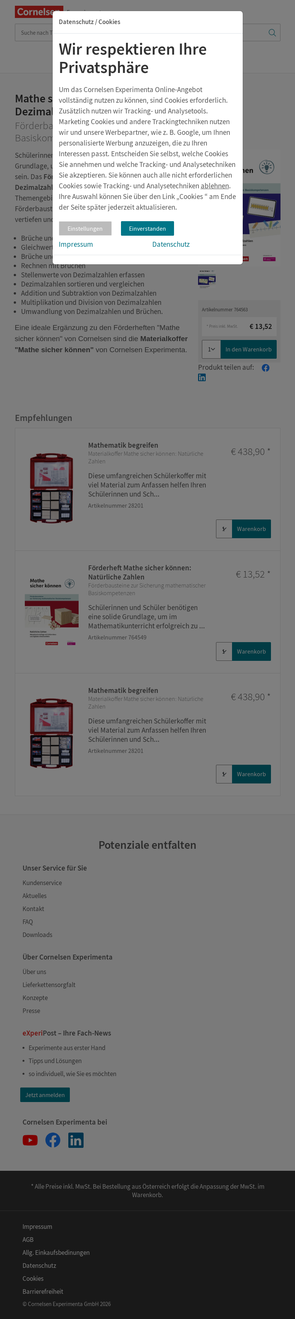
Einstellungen (85, 228)
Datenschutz (171, 244)
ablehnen (215, 185)
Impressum (76, 244)
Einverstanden (147, 228)
